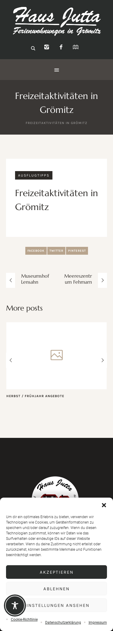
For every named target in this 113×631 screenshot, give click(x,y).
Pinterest (77, 251)
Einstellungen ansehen (56, 605)
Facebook (36, 251)
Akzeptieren (57, 572)
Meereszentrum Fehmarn (78, 279)
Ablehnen (56, 588)
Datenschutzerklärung (63, 622)
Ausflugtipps (33, 175)
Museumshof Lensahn (35, 279)
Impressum (98, 622)
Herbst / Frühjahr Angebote (35, 396)
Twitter (56, 251)
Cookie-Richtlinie (24, 619)
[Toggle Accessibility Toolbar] (15, 605)
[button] (104, 505)
